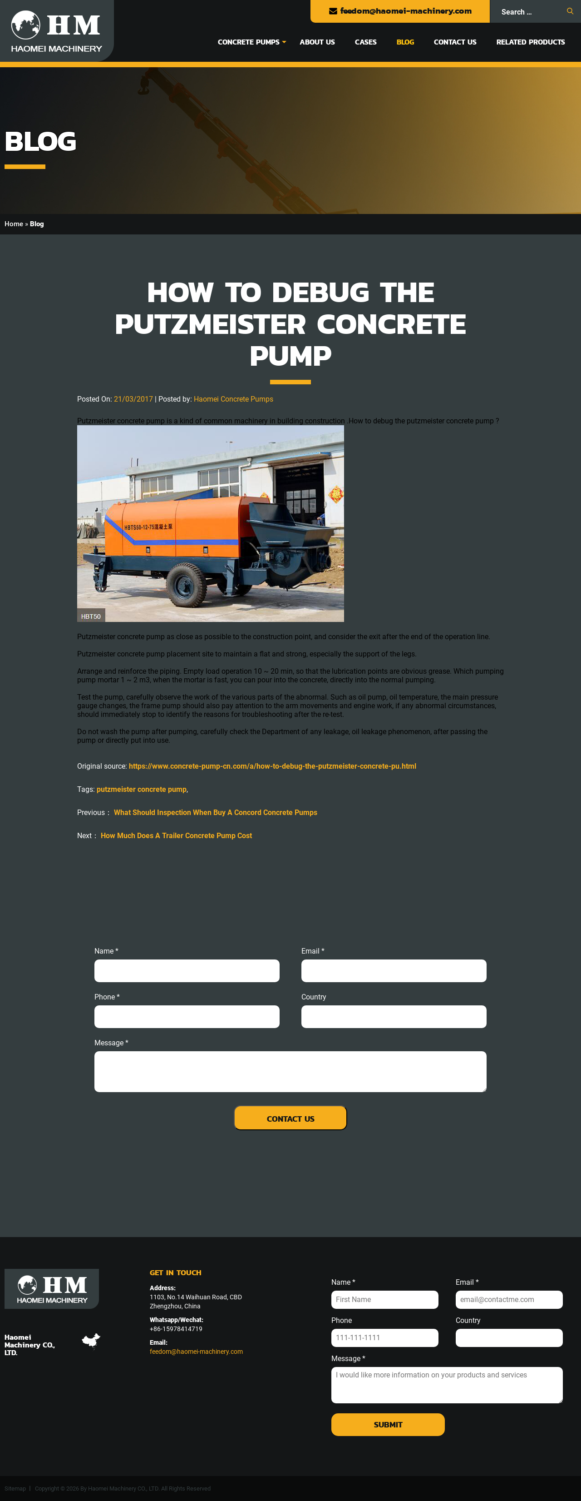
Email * (467, 1282)
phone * (107, 997)
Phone (341, 1320)
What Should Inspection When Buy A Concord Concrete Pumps (215, 812)
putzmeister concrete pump (142, 789)
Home (14, 224)
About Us (317, 41)
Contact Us (455, 41)
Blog (405, 41)
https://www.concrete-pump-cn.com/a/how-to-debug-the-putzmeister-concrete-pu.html (272, 766)
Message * (348, 1358)
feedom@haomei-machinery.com (400, 10)
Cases (366, 41)
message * (111, 1043)
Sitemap (15, 1488)
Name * (106, 951)
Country (313, 997)
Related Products (531, 41)
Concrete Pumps (249, 41)
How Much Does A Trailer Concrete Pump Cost (176, 835)
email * (313, 951)
